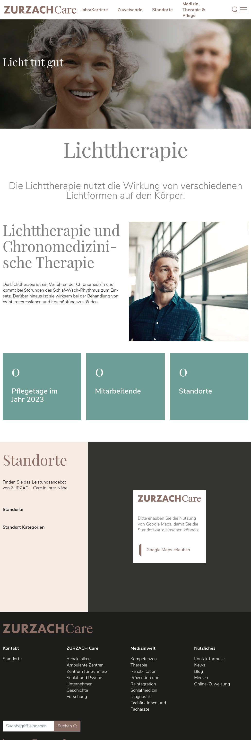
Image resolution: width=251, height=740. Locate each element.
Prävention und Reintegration (144, 681)
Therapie (138, 665)
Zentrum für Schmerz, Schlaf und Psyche (87, 674)
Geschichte (77, 690)
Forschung (77, 696)
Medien (201, 678)
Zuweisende (130, 10)
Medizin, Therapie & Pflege (193, 9)
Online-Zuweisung (212, 684)
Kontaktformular (209, 659)
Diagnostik (140, 696)
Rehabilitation (143, 671)
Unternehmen (80, 684)
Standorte (162, 10)
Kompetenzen (143, 659)
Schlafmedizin (143, 690)
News (199, 665)
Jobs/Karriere (94, 10)
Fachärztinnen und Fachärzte (148, 706)
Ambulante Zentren (85, 665)
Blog (198, 671)
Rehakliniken (79, 659)
